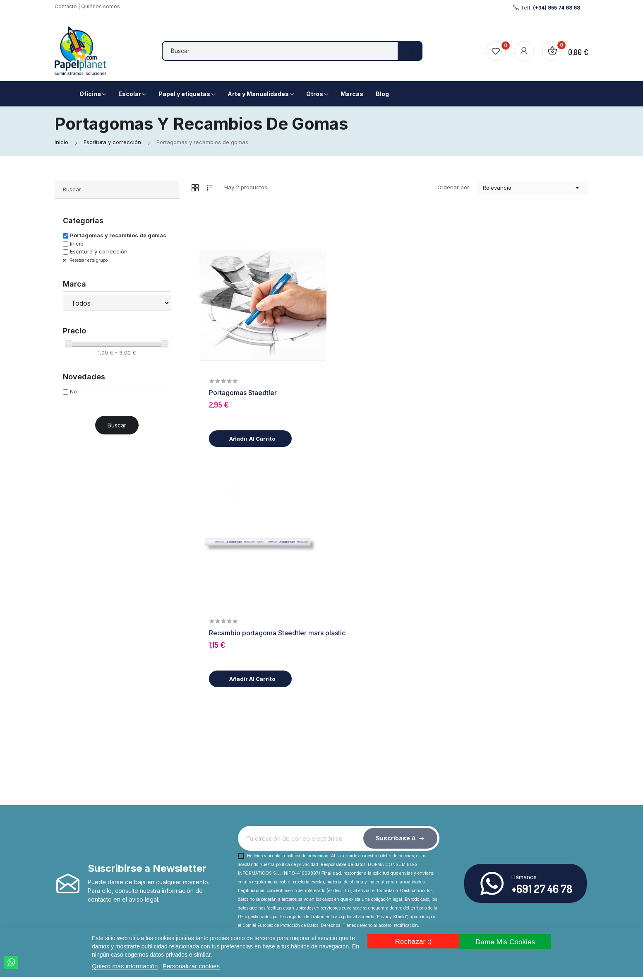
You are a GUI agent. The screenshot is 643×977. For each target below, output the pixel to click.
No (73, 391)
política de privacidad (307, 662)
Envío (256, 863)
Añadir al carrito (381, 312)
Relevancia (532, 188)
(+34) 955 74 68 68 (556, 8)
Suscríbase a (396, 644)
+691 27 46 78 (541, 695)
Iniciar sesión (423, 922)
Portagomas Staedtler (373, 266)
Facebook (98, 869)
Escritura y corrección (98, 251)
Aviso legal (421, 863)
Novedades (422, 893)
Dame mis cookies (506, 941)
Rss (114, 869)
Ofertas (416, 878)
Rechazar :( (412, 941)
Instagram (129, 869)
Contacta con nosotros (280, 878)
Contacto (66, 6)
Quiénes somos (100, 6)
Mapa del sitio (268, 893)
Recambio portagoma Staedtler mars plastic (407, 409)
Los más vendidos (431, 908)
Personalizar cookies (191, 966)
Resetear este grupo (88, 260)
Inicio (77, 243)
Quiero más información (125, 966)
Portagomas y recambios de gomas (118, 235)
